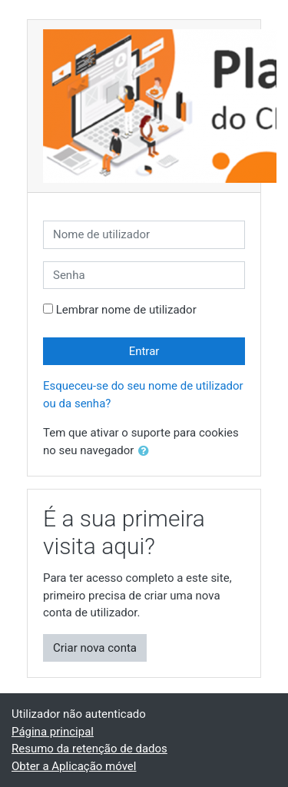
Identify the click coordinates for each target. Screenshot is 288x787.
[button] (147, 451)
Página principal (53, 732)
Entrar (144, 351)
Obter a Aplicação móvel (74, 766)
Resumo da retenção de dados (89, 748)
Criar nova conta (95, 648)
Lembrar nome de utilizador (126, 310)
